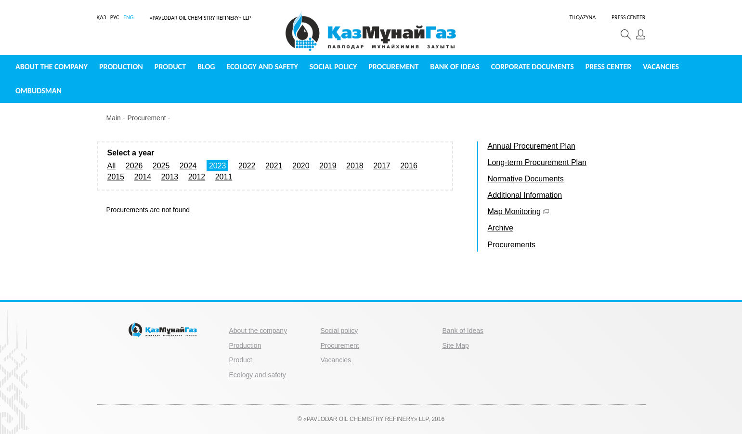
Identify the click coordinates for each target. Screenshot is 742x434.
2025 (161, 166)
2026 (134, 166)
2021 (274, 166)
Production (121, 66)
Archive (500, 228)
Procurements (512, 245)
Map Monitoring (518, 211)
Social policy (333, 66)
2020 (301, 166)
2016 (408, 166)
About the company (51, 66)
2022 (247, 166)
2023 (217, 166)
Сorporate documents (532, 66)
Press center (608, 66)
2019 (328, 166)
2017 (382, 166)
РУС (114, 17)
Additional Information (525, 195)
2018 (355, 166)
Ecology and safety (262, 66)
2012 (197, 177)
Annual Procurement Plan (531, 146)
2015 (116, 177)
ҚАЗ (101, 17)
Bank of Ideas (454, 66)
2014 (143, 177)
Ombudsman (38, 90)
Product (170, 66)
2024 (188, 166)
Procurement (393, 66)
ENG (128, 17)
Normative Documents (526, 179)
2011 (224, 177)
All (111, 166)
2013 (170, 177)
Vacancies (661, 66)
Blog (206, 66)
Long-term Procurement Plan (537, 162)
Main (113, 118)
